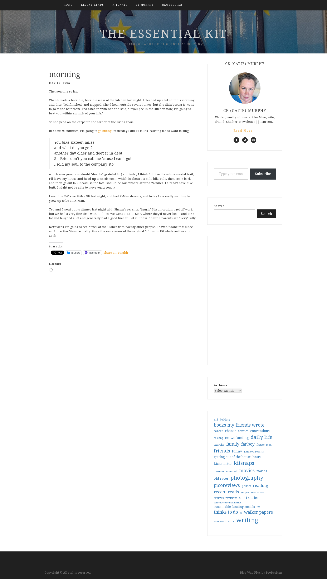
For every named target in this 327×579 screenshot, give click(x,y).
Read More (245, 130)
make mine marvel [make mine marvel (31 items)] (225, 471)
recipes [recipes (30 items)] (245, 492)
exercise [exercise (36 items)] (219, 444)
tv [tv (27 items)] (241, 512)
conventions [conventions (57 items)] (259, 431)
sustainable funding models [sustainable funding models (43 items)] (234, 506)
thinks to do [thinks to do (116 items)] (226, 512)
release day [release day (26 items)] (257, 492)
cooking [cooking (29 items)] (218, 438)
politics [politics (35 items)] (246, 486)
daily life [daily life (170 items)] (261, 437)
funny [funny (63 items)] (237, 451)
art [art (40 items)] (216, 419)
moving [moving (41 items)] (262, 471)
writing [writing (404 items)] (247, 520)
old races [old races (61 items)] (221, 478)
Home (68, 5)
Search (219, 206)
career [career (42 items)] (218, 431)
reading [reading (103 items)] (260, 485)
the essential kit (163, 34)
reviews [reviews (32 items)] (219, 497)
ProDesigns (274, 572)
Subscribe (263, 174)
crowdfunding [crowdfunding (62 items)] (237, 438)
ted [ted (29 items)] (258, 507)
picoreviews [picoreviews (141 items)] (227, 485)
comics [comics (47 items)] (243, 431)
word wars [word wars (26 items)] (220, 521)
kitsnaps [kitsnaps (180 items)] (244, 463)
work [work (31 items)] (231, 521)
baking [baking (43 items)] (225, 419)
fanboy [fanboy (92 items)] (248, 444)
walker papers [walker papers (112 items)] (258, 512)
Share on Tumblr (115, 252)
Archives (220, 385)
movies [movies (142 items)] (247, 470)
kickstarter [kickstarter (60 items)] (223, 464)
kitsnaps (120, 5)
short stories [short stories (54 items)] (248, 498)
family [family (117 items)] (232, 444)
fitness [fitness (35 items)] (260, 444)
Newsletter (172, 5)
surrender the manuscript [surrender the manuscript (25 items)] (227, 502)
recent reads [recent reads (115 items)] (226, 491)
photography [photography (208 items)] (246, 478)
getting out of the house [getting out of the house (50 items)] (232, 457)
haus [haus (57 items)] (256, 457)
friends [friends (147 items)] (222, 451)
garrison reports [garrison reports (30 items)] (254, 451)
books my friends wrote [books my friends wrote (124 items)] (239, 425)
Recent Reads (92, 5)
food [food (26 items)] (269, 444)
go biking (105, 131)
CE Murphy (144, 5)
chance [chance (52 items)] (230, 431)
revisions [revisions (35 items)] (231, 497)
